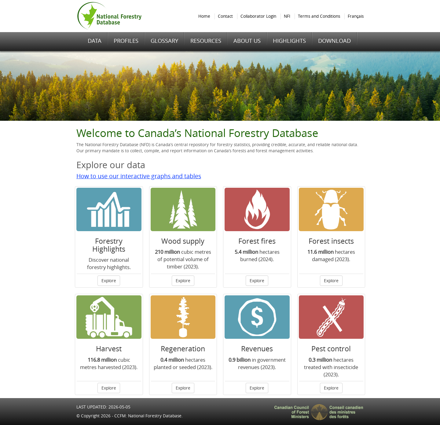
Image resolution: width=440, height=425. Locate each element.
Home (204, 16)
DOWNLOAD (334, 40)
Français (356, 16)
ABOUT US (247, 40)
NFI (287, 16)
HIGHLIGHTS (289, 40)
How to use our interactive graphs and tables (138, 176)
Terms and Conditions (319, 16)
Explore (108, 280)
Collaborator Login (258, 16)
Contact (225, 16)
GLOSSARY (164, 40)
